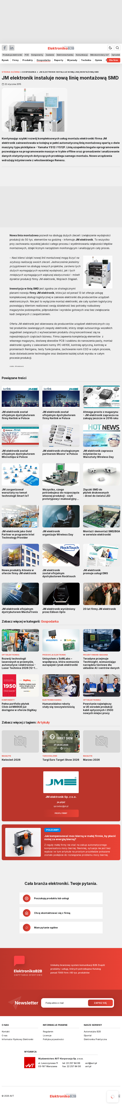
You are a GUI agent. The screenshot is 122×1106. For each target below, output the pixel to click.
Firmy (15, 60)
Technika (86, 60)
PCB (27, 55)
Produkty (27, 60)
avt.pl (88, 1066)
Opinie (98, 60)
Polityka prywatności (53, 1039)
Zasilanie (50, 55)
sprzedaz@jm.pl (61, 806)
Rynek (5, 60)
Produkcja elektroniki (12, 55)
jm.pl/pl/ (61, 802)
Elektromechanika (65, 55)
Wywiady (72, 60)
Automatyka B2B (92, 1031)
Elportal (87, 1035)
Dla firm (113, 60)
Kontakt (6, 1031)
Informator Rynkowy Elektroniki (17, 1039)
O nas (4, 1035)
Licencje (47, 1035)
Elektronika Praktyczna (95, 1039)
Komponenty (37, 55)
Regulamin (48, 1031)
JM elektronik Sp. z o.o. (61, 797)
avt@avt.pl (91, 1063)
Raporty (58, 60)
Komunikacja (82, 55)
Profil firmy (61, 813)
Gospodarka (43, 60)
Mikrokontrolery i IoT (99, 55)
